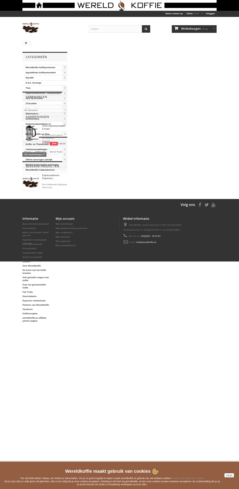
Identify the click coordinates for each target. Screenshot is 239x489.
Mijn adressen (63, 381)
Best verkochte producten (35, 368)
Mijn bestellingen (64, 368)
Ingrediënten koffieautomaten (41, 72)
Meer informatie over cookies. (189, 478)
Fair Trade (27, 436)
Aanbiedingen (37, 207)
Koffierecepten (30, 457)
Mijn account (65, 363)
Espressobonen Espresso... (50, 315)
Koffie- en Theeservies (37, 144)
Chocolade (31, 103)
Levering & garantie (32, 388)
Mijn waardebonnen (66, 390)
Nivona (27, 267)
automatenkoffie (32, 272)
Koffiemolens (32, 119)
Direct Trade (56, 267)
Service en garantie (32, 401)
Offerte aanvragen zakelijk (39, 159)
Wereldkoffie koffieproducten (40, 67)
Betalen (26, 405)
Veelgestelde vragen (32, 397)
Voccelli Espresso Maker (36, 282)
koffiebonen (50, 272)
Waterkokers (32, 113)
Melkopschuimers (35, 108)
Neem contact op (174, 13)
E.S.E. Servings (33, 83)
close (229, 475)
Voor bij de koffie (34, 98)
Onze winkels (29, 372)
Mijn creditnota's (64, 377)
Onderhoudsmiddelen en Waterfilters (38, 126)
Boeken (29, 154)
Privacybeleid (29, 392)
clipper (53, 277)
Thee (28, 88)
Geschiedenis (29, 440)
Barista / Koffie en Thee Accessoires (37, 136)
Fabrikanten (36, 183)
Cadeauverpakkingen (36, 149)
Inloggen (210, 13)
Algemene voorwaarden (34, 384)
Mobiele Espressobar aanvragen (42, 164)
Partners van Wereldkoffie (35, 449)
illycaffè (30, 77)
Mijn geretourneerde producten (71, 372)
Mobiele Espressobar (35, 277)
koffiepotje (40, 267)
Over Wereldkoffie (31, 410)
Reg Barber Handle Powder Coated (42, 287)
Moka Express (31, 292)
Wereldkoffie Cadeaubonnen (40, 170)
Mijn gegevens (63, 385)
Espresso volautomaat (33, 445)
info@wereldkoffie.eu (146, 386)
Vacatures (27, 453)
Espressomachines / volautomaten (43, 93)
